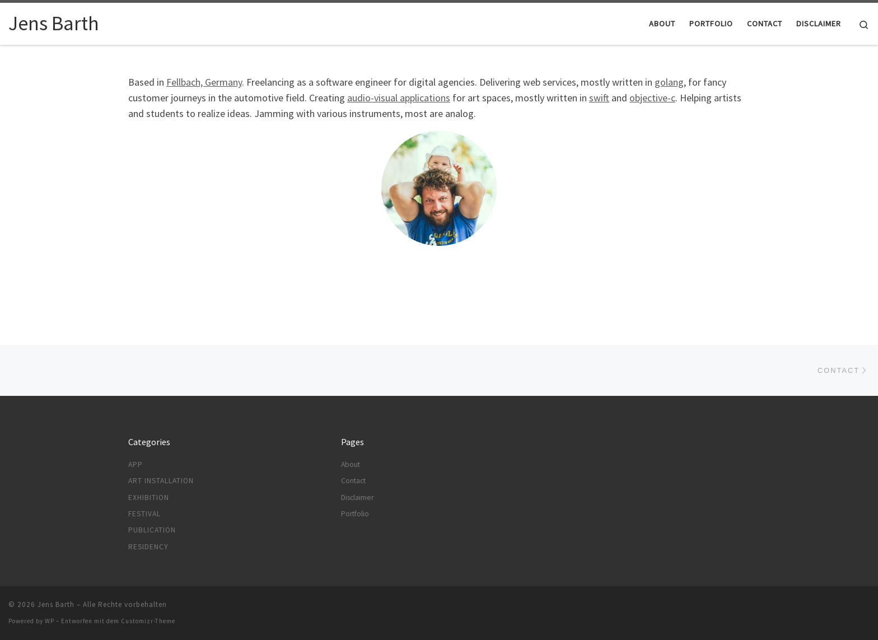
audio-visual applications (398, 97)
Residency (148, 547)
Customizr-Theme (148, 621)
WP (49, 621)
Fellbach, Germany (204, 82)
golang (669, 82)
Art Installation (161, 480)
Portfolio (355, 513)
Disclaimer (357, 497)
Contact (353, 480)
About (350, 464)
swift (599, 97)
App (135, 464)
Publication (152, 530)
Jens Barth (56, 604)
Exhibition (148, 497)
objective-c (652, 97)
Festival (144, 513)
